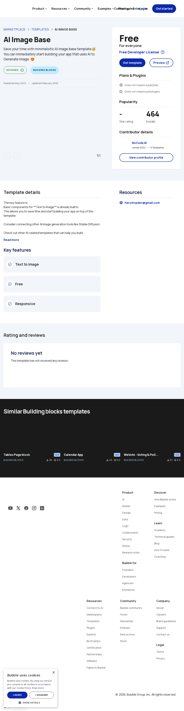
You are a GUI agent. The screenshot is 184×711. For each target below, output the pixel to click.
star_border (55, 460)
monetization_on (121, 85)
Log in (143, 9)
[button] (30, 702)
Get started (164, 9)
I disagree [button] (41, 694)
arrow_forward (17, 155)
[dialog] (31, 688)
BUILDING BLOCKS (13, 460)
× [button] (53, 672)
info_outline (22, 70)
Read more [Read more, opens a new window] (38, 687)
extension (121, 91)
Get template (132, 63)
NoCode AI (139, 143)
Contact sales (124, 9)
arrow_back (7, 155)
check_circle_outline (10, 264)
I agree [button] (17, 694)
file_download (47, 460)
